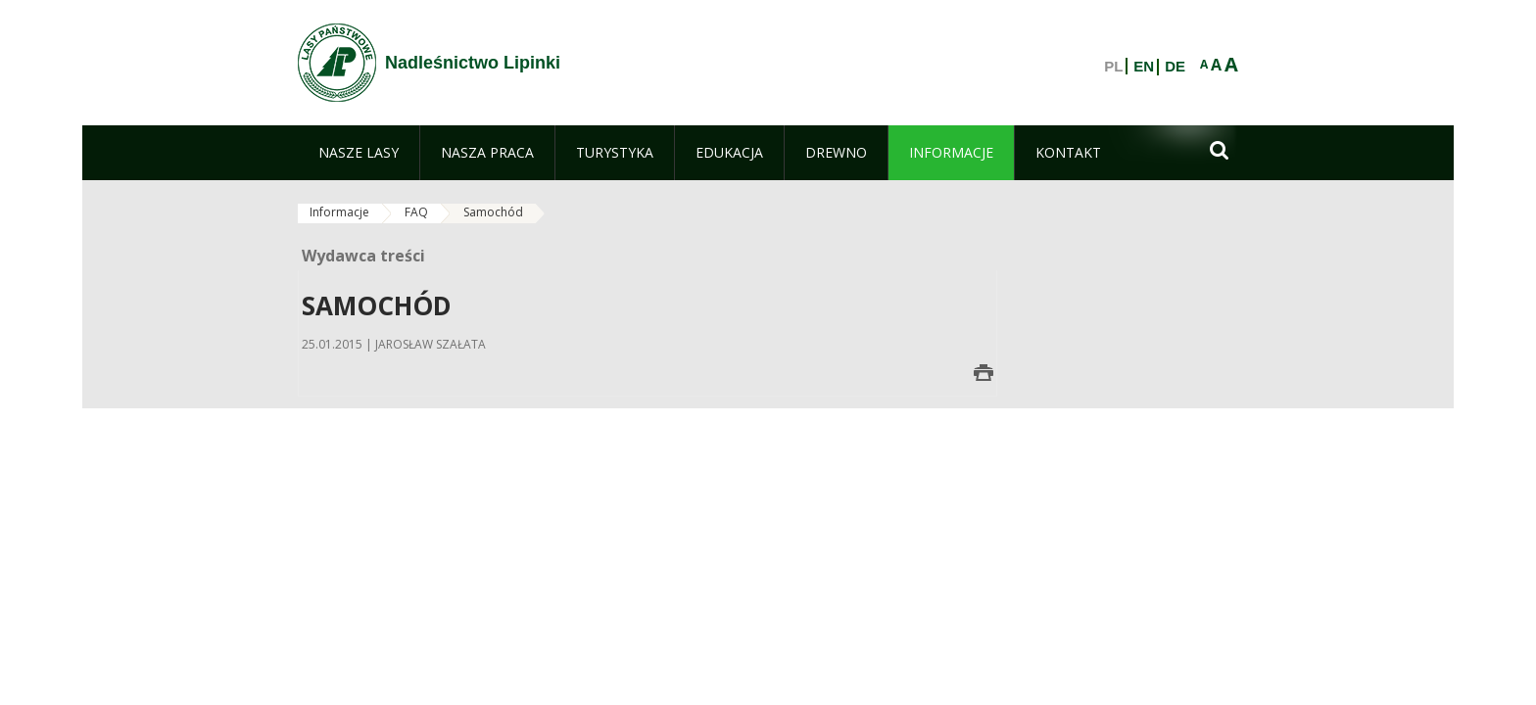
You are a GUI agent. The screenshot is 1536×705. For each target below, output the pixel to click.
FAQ (416, 212)
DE (1175, 66)
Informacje (339, 212)
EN (1143, 66)
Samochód (493, 212)
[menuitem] (358, 152)
